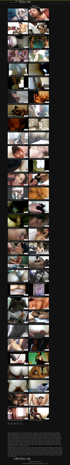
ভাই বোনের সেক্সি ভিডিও (30, 451)
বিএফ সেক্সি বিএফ (39, 437)
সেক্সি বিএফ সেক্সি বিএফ (51, 441)
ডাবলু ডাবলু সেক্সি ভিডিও (13, 434)
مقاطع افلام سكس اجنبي (38, 463)
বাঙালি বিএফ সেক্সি (41, 435)
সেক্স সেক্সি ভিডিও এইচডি (18, 440)
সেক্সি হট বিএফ (51, 444)
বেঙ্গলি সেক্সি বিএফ (55, 437)
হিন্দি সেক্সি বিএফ (25, 445)
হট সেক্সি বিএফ (57, 444)
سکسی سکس (45, 463)
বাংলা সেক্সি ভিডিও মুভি (23, 435)
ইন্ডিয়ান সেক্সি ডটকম (12, 433)
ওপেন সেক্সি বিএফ (35, 433)
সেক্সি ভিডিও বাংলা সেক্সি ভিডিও (52, 443)
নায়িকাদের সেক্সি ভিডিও (32, 434)
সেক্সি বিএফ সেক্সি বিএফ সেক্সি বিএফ (22, 443)
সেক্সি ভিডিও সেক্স (25, 463)
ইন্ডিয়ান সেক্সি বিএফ (20, 433)
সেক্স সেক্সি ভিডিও (22, 452)
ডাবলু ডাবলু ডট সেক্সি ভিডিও (54, 433)
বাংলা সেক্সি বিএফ (41, 434)
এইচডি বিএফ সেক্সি (28, 433)
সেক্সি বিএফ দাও (27, 441)
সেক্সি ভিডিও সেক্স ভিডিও (18, 444)
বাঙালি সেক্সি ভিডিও (17, 437)
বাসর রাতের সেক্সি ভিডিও (26, 437)
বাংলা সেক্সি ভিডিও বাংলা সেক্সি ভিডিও (47, 448)
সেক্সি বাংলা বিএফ (34, 440)
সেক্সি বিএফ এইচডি (47, 440)
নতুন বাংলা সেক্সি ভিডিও (23, 434)
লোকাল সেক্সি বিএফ (20, 438)
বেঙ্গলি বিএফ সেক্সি (47, 437)
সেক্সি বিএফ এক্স (13, 441)
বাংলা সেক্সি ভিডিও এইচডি (50, 434)
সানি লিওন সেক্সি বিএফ (28, 438)
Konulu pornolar (31, 463)
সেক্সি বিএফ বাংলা (34, 441)
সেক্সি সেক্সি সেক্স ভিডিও (42, 444)
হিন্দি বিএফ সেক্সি (18, 445)
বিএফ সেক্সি (33, 437)
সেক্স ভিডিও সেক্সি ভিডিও (55, 438)
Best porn (34, 6)
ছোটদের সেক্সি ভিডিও (44, 433)
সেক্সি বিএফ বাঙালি (42, 441)
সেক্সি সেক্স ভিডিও (27, 444)
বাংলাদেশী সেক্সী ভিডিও (32, 435)
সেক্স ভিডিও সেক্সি (46, 438)
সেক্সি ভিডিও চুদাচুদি (33, 443)
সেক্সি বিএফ (40, 440)
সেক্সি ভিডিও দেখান (41, 443)
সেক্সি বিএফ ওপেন (20, 441)
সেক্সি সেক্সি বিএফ (34, 444)
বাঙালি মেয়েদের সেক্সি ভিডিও (51, 435)
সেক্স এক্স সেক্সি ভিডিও (38, 438)
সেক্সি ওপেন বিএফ (26, 440)
